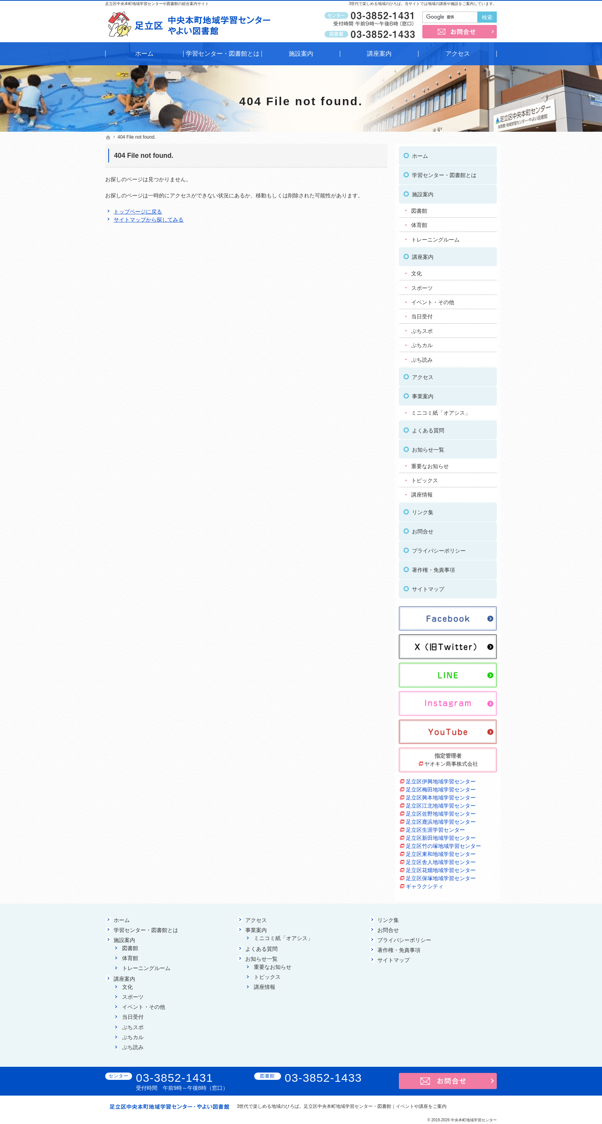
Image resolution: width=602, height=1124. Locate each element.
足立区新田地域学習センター (441, 835)
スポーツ (422, 285)
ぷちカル (422, 342)
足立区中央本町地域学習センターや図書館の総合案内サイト (157, 4)
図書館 (419, 208)
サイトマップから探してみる (149, 220)
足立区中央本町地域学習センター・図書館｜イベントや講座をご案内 (375, 1106)
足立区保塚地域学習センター (441, 875)
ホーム (420, 153)
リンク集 (422, 510)
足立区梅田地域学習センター (441, 787)
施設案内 (422, 192)
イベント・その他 (432, 299)
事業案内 (422, 394)
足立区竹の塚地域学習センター (443, 843)
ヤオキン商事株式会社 (451, 761)
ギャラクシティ (424, 884)
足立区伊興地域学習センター (441, 779)
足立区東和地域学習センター (441, 851)
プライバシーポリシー (439, 548)
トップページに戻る (138, 212)
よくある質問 (428, 428)
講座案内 (422, 254)
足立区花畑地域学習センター (441, 867)
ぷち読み (422, 357)
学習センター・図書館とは (444, 172)
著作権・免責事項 (433, 567)
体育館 (419, 222)
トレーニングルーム (435, 237)
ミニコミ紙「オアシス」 (440, 410)
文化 (416, 271)
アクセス (422, 374)
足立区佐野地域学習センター (441, 811)
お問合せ (422, 529)
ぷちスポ (422, 328)
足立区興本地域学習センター (441, 795)
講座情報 (422, 492)
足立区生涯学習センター (435, 827)
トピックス (424, 478)
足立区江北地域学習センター (441, 803)
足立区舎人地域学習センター (441, 859)
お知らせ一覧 (428, 447)
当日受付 (422, 314)
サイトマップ (428, 586)
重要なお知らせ (430, 463)
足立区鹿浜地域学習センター (441, 819)
